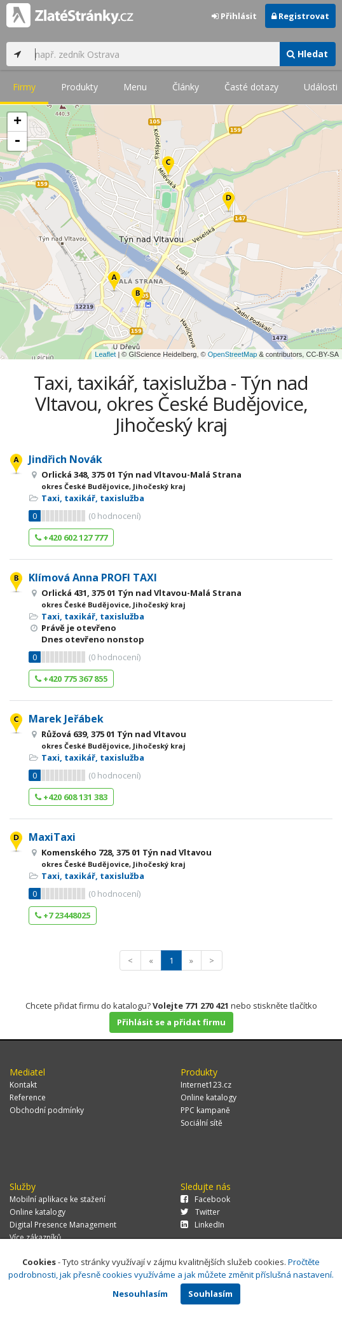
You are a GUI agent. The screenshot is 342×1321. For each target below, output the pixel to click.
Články (185, 87)
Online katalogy (208, 1097)
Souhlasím (210, 1293)
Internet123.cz (206, 1084)
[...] (154, 54)
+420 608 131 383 (71, 797)
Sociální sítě (201, 1122)
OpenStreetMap (232, 354)
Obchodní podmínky (47, 1110)
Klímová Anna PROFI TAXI (93, 577)
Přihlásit (234, 16)
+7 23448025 (62, 915)
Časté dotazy (251, 87)
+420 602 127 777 (71, 537)
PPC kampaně (205, 1110)
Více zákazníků (35, 1237)
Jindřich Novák (65, 459)
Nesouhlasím (140, 1293)
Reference (28, 1097)
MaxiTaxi (52, 837)
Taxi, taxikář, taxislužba (92, 498)
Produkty (79, 87)
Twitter (200, 1212)
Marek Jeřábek (66, 719)
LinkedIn (202, 1224)
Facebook (205, 1199)
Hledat (307, 54)
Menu (135, 87)
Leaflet (105, 354)
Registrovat (300, 16)
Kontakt (23, 1084)
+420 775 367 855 (71, 678)
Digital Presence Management (63, 1224)
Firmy (24, 87)
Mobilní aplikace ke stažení (58, 1199)
